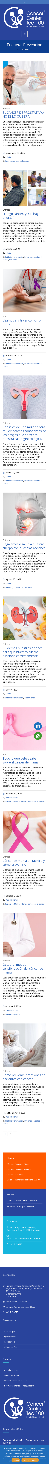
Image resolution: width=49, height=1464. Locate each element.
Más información (11, 1375)
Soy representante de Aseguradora (19, 1386)
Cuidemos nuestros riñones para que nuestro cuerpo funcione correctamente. (22, 652)
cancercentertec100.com (16, 1301)
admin (8, 157)
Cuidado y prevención (14, 257)
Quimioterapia (10, 1336)
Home (19, 49)
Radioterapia (9, 1342)
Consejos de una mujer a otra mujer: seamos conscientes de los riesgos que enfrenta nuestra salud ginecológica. (24, 433)
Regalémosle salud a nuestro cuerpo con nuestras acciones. (24, 546)
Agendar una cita (11, 1370)
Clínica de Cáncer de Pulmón (19, 1169)
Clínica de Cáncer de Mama (18, 1164)
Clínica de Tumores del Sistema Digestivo (24, 1180)
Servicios (13, 259)
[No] (45, 1454)
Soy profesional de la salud (15, 1380)
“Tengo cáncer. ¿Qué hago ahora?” (22, 215)
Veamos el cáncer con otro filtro (22, 322)
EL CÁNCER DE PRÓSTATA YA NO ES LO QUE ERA (23, 114)
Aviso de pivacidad (30, 1460)
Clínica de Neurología (15, 1174)
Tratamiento (29, 697)
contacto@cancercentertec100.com (21, 1307)
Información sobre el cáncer (17, 161)
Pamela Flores (11, 797)
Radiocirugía (9, 1331)
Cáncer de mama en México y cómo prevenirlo (24, 862)
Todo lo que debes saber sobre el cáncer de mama (21, 760)
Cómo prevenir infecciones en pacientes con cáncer (24, 1077)
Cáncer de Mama (12, 801)
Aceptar (16, 1460)
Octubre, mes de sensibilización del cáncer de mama (23, 968)
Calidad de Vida (10, 1347)
